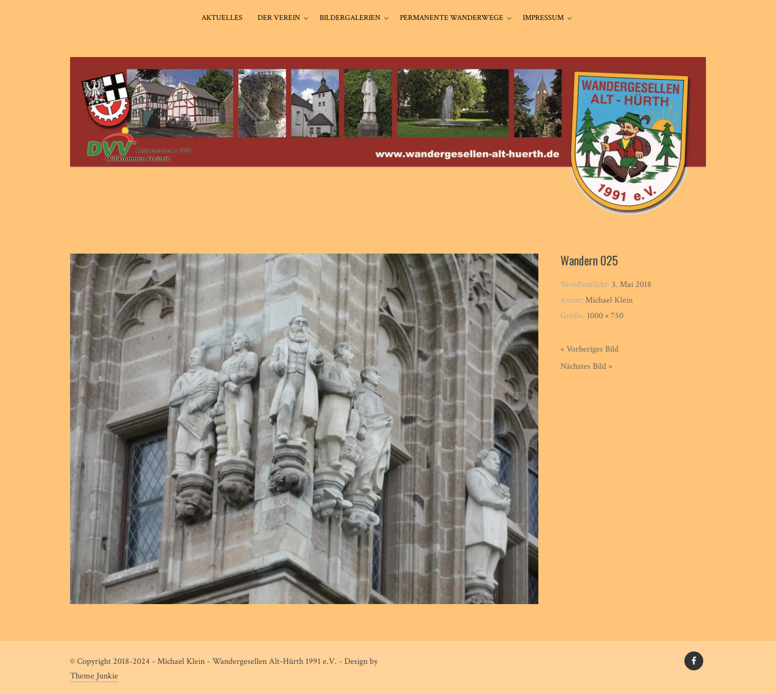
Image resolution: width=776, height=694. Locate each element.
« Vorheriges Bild (589, 349)
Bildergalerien (350, 18)
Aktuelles (222, 18)
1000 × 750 (605, 315)
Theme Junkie (94, 676)
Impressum (543, 18)
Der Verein (279, 18)
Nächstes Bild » (586, 366)
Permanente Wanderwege (451, 18)
